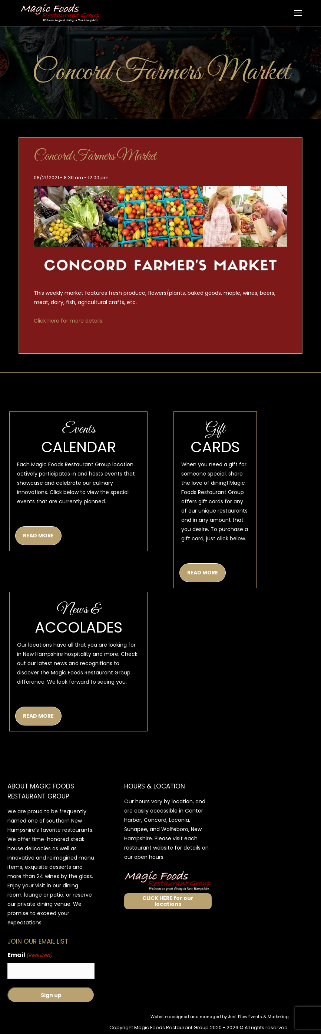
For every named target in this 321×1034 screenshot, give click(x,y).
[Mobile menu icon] (298, 13)
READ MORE (38, 535)
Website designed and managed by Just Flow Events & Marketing (219, 1017)
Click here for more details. (68, 320)
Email (29, 955)
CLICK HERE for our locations (167, 901)
